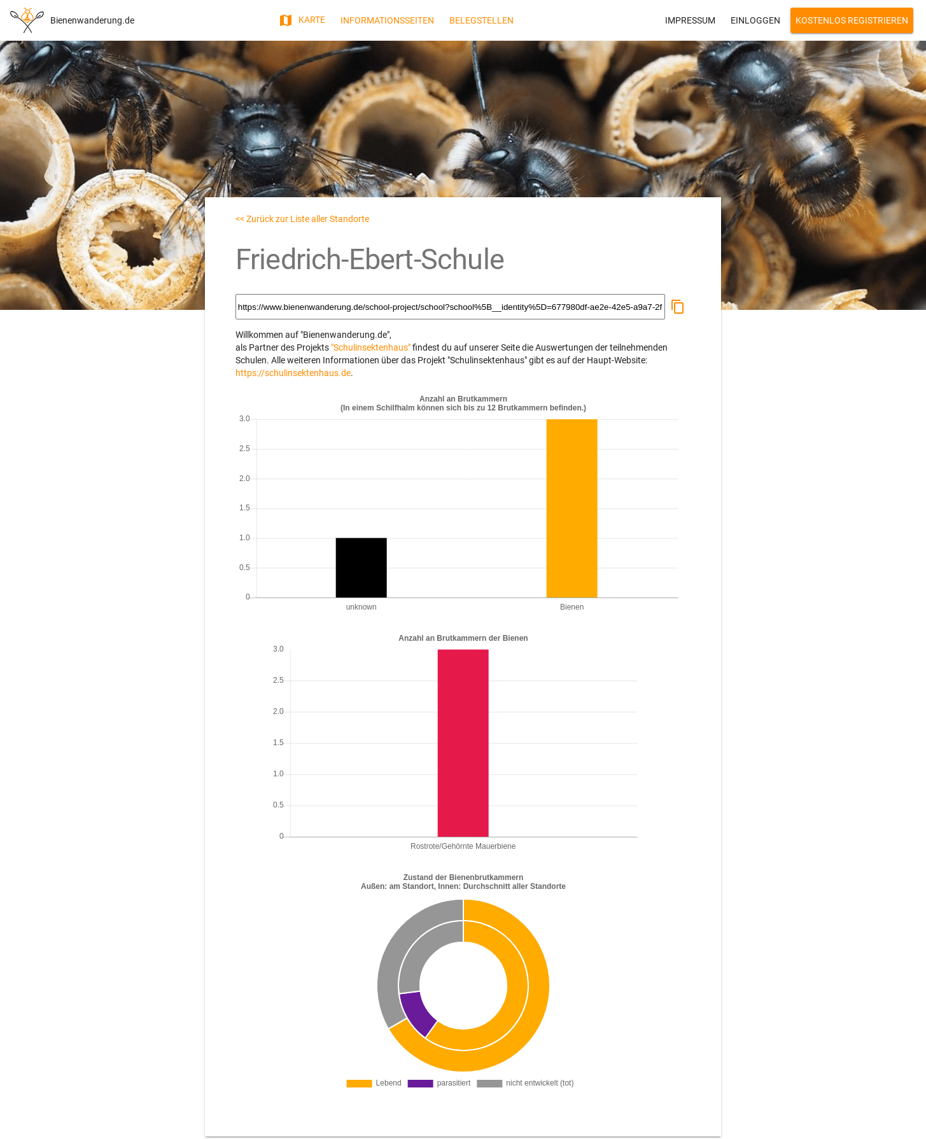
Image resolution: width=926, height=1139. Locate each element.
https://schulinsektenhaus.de (293, 373)
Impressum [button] (690, 20)
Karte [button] (301, 20)
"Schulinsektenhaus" (370, 347)
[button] (678, 306)
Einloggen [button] (755, 20)
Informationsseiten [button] (387, 20)
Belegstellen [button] (481, 20)
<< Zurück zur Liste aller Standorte (302, 219)
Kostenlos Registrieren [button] (852, 20)
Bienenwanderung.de (92, 20)
